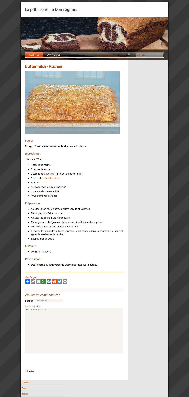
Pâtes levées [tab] (131, 97)
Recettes (34, 54)
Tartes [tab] (128, 74)
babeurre (49, 173)
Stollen (131, 161)
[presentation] (47, 361)
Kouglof (132, 157)
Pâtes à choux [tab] (132, 85)
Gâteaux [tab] (129, 62)
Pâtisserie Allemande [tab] (135, 143)
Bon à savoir (54, 54)
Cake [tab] (127, 68)
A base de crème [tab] (133, 131)
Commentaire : (33, 306)
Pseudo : (29, 300)
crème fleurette (51, 178)
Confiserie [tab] (130, 168)
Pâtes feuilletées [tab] (133, 91)
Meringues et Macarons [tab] (137, 126)
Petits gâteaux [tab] (132, 114)
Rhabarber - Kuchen (138, 153)
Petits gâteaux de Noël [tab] (136, 120)
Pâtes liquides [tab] (132, 103)
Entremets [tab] (130, 137)
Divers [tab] (128, 174)
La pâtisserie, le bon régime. (51, 9)
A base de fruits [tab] (133, 180)
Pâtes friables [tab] (132, 80)
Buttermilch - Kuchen (138, 148)
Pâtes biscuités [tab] (132, 108)
